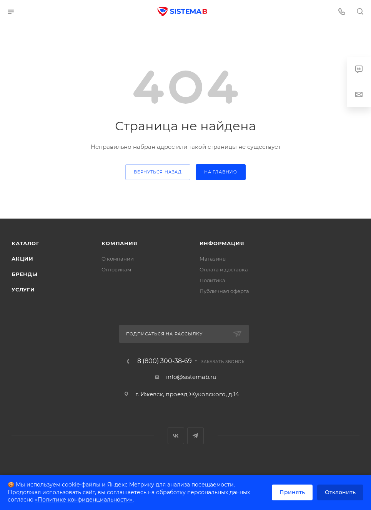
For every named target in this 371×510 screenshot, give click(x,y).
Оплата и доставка (224, 269)
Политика (212, 280)
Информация (222, 243)
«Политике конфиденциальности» (84, 499)
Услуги (23, 289)
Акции (22, 259)
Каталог (26, 243)
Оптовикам (116, 269)
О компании (117, 259)
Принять (292, 492)
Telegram (195, 436)
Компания (119, 243)
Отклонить (340, 492)
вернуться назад (158, 172)
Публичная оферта (224, 291)
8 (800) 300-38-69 (164, 361)
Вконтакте (176, 436)
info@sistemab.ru (191, 376)
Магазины (213, 259)
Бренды (25, 274)
